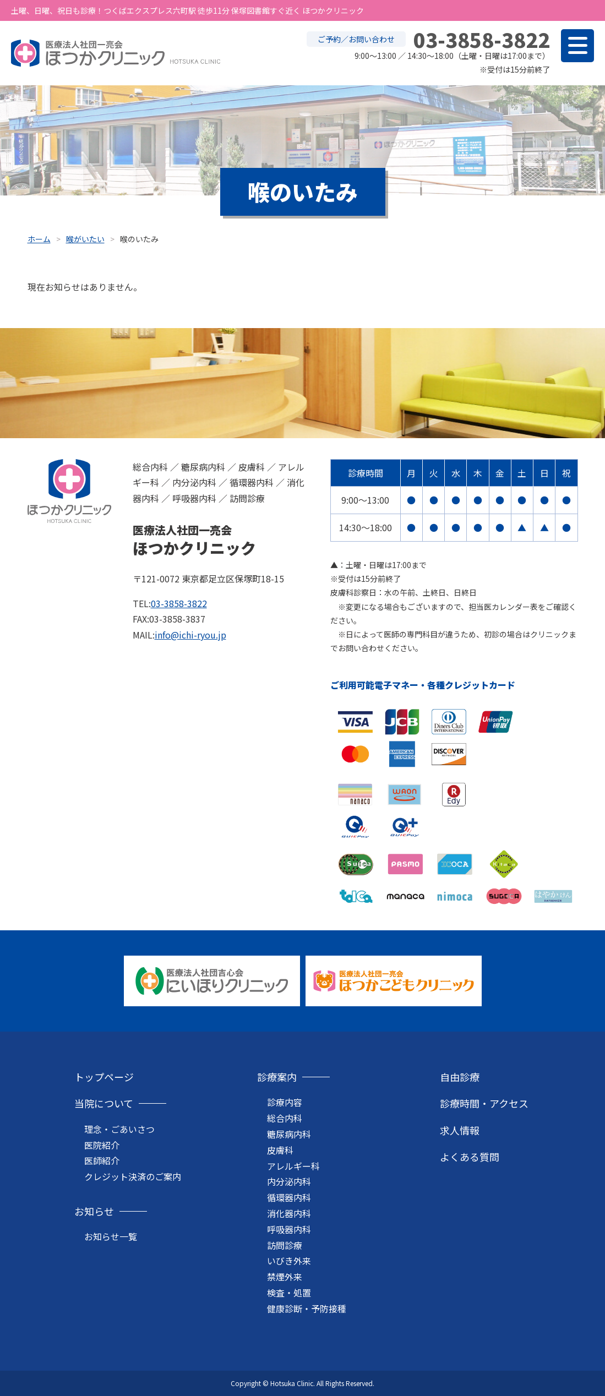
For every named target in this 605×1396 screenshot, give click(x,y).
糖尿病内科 (289, 1134)
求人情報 (459, 1130)
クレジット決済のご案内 (132, 1176)
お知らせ (94, 1211)
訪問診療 (284, 1245)
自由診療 (459, 1077)
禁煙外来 (284, 1276)
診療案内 (277, 1077)
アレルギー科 (293, 1166)
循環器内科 (289, 1197)
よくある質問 (469, 1156)
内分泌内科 (289, 1181)
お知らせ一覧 (110, 1236)
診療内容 (284, 1102)
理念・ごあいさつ (119, 1129)
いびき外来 (289, 1260)
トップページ (104, 1077)
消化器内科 (289, 1213)
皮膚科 (280, 1150)
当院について (103, 1103)
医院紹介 (101, 1145)
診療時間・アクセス (484, 1103)
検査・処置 (289, 1292)
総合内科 (284, 1118)
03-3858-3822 (179, 603)
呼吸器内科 (289, 1229)
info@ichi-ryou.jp (190, 634)
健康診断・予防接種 (306, 1308)
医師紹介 (101, 1160)
